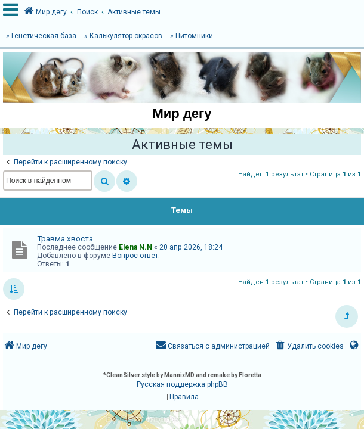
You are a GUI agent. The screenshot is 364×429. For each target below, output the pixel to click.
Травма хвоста (65, 238)
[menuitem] (309, 346)
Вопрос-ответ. (136, 255)
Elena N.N (135, 247)
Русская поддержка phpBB (182, 384)
